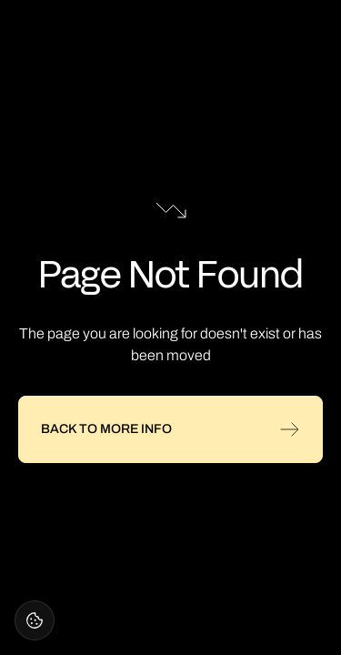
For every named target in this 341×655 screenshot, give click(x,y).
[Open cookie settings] (35, 620)
